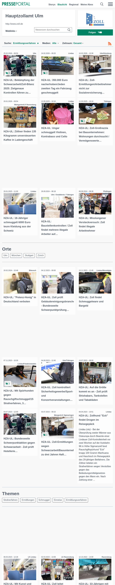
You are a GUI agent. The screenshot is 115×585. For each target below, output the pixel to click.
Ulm (34, 53)
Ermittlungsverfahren (76, 504)
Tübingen (107, 101)
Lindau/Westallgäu (103, 272)
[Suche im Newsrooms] (53, 29)
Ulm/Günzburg (105, 53)
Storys (51, 4)
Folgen (95, 33)
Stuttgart (29, 257)
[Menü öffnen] (110, 4)
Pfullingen (107, 194)
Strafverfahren (10, 504)
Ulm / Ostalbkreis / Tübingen (62, 197)
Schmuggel (44, 504)
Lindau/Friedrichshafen (26, 365)
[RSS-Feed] (110, 43)
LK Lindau (31, 561)
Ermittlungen (28, 504)
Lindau (70, 53)
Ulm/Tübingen (67, 362)
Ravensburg (106, 561)
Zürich (41, 257)
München (16, 257)
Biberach (31, 272)
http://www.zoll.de (14, 24)
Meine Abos (87, 4)
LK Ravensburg (67, 561)
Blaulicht (62, 4)
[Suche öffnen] (102, 4)
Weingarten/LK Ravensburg (24, 104)
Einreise (58, 504)
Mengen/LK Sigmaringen (63, 416)
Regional (74, 4)
